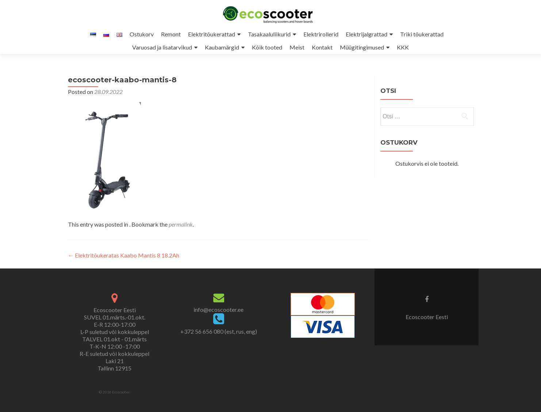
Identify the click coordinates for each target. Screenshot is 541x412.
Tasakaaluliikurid (269, 34)
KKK (403, 47)
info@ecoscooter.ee (218, 309)
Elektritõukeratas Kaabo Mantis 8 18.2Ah (123, 255)
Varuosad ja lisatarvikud (162, 47)
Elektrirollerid (320, 34)
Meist (296, 47)
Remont (171, 34)
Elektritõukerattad (211, 34)
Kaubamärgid (222, 47)
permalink (181, 224)
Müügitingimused (362, 47)
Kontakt (322, 47)
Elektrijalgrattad (366, 34)
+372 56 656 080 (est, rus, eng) (218, 331)
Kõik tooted (267, 47)
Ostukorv (142, 34)
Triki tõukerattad (422, 34)
